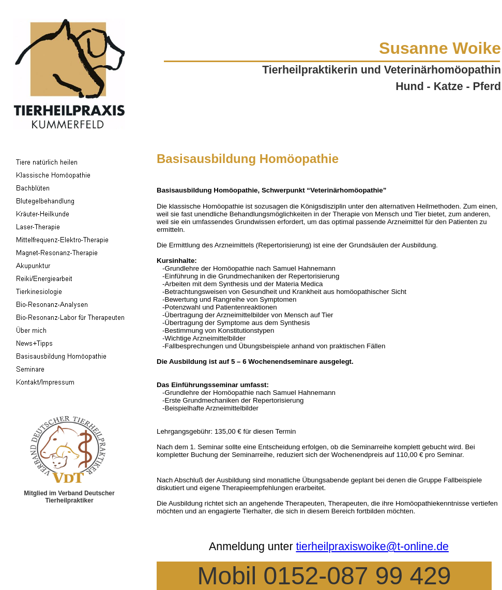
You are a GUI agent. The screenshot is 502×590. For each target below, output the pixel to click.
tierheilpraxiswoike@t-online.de (372, 546)
